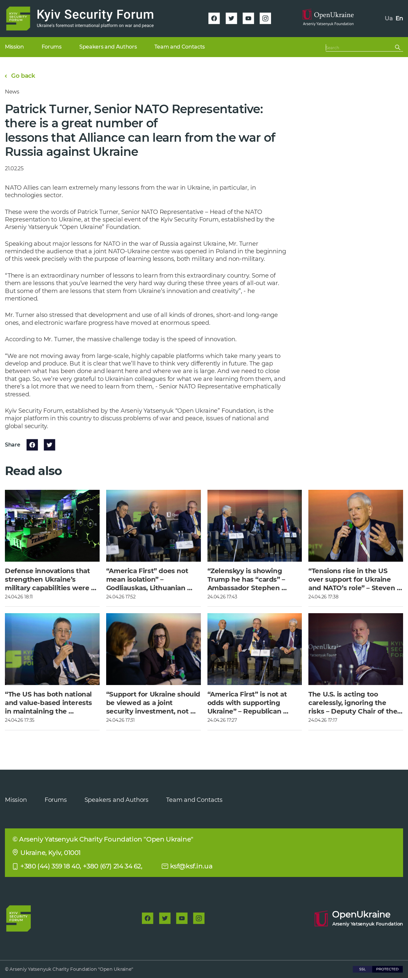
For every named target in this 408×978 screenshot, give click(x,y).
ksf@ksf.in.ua (191, 866)
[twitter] (231, 18)
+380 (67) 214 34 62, (113, 866)
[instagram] (265, 18)
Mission (16, 799)
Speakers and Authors (116, 799)
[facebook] (214, 18)
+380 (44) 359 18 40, (50, 866)
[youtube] (248, 18)
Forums (56, 799)
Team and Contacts (194, 799)
